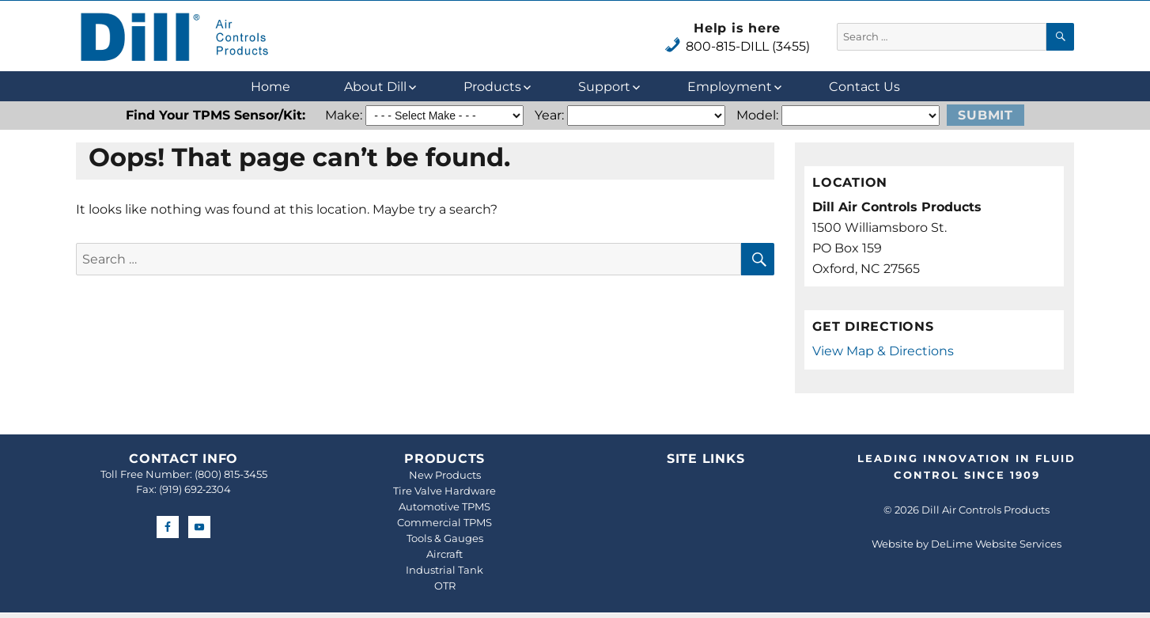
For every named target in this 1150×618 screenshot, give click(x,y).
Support (604, 86)
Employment (729, 86)
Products (492, 86)
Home (270, 86)
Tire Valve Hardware (444, 490)
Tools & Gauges (445, 538)
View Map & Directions (883, 350)
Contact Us (864, 86)
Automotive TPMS (444, 506)
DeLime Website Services (996, 543)
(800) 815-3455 (231, 474)
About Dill (375, 86)
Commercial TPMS (444, 522)
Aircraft (444, 554)
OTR (445, 585)
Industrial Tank (444, 569)
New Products (445, 474)
